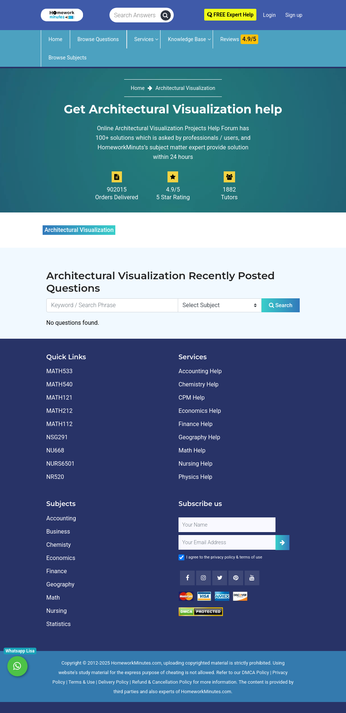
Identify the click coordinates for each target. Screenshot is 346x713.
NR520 (55, 476)
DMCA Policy (255, 672)
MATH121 (59, 397)
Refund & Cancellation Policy (162, 682)
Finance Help (196, 424)
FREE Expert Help (230, 15)
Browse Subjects (67, 58)
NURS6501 (60, 463)
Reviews (239, 39)
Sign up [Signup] (293, 15)
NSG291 (57, 437)
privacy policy (223, 557)
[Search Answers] (135, 15)
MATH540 (59, 384)
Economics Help (200, 410)
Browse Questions (98, 39)
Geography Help (199, 437)
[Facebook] (187, 578)
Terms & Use (81, 682)
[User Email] (227, 542)
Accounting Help (200, 371)
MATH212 (59, 410)
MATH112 (59, 424)
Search (280, 305)
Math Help (192, 450)
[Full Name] (227, 524)
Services (144, 39)
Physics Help (195, 476)
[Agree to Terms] (181, 557)
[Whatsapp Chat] (17, 666)
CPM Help (192, 397)
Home (55, 39)
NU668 (55, 450)
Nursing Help (195, 463)
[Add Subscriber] (282, 542)
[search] (165, 15)
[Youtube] (235, 578)
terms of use (250, 557)
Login (269, 15)
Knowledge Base (187, 39)
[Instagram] (203, 578)
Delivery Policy (113, 682)
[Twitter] (219, 578)
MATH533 (59, 371)
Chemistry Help (199, 384)
